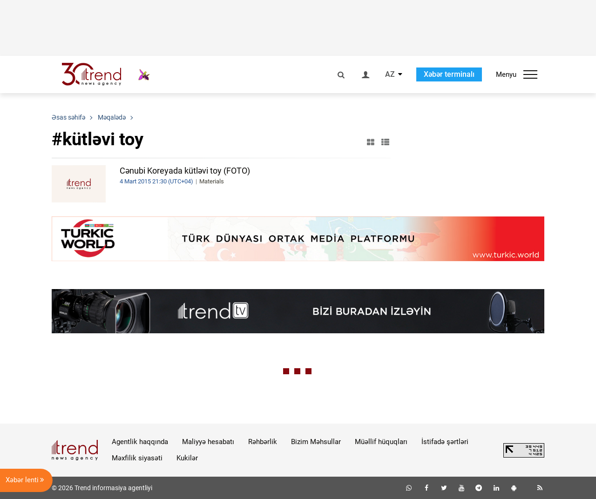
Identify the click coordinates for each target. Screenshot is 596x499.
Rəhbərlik (262, 442)
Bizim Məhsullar (316, 442)
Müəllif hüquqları (381, 442)
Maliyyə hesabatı (208, 442)
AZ (390, 74)
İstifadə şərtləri (444, 442)
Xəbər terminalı (449, 74)
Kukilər (187, 458)
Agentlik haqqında (140, 442)
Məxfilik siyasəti (137, 458)
